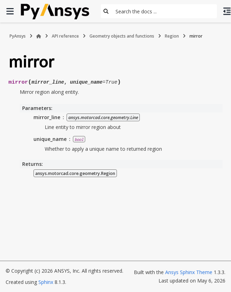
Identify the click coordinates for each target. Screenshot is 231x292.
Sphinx (45, 282)
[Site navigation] (10, 11)
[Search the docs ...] (164, 11)
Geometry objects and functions (121, 36)
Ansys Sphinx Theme (188, 272)
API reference (65, 36)
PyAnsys (18, 36)
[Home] (38, 36)
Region (172, 36)
